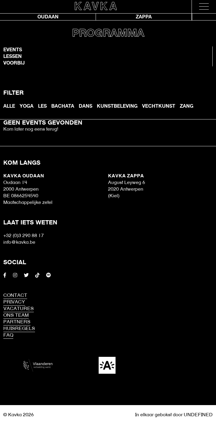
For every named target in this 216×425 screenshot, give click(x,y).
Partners (16, 322)
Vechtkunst (158, 106)
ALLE (9, 106)
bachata (62, 106)
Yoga (26, 106)
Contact (15, 295)
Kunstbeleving (117, 106)
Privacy (14, 302)
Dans (85, 106)
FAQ (8, 335)
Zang (186, 106)
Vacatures (18, 309)
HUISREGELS (19, 329)
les (42, 106)
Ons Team (16, 315)
